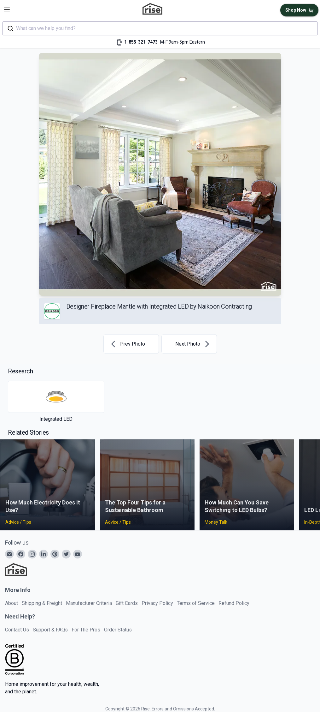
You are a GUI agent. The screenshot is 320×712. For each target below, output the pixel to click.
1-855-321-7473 (141, 42)
